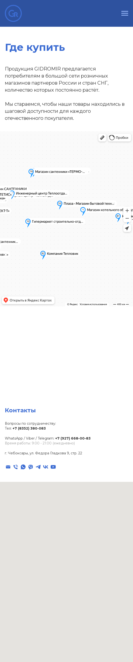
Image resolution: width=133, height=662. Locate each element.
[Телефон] (16, 467)
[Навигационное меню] (124, 13)
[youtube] (53, 467)
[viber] (31, 467)
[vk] (46, 467)
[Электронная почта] (8, 467)
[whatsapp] (23, 467)
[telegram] (38, 467)
